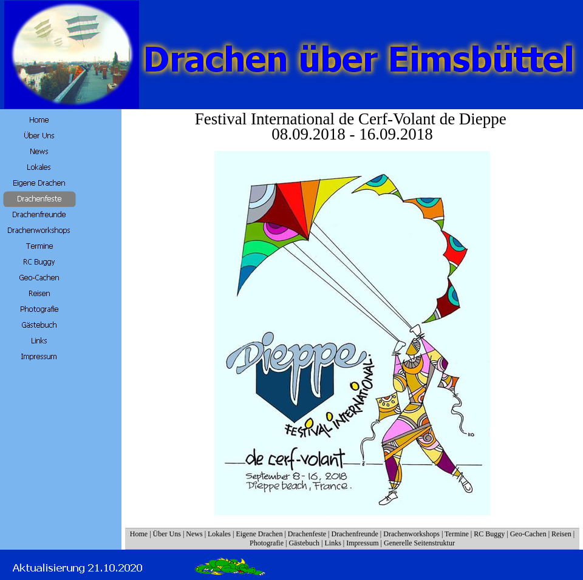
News (194, 534)
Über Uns (167, 534)
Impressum (362, 543)
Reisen (561, 534)
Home (139, 534)
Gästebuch (303, 543)
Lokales (219, 534)
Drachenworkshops (411, 534)
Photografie (267, 543)
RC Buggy (489, 534)
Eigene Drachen (259, 534)
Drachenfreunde (355, 534)
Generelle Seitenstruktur (419, 543)
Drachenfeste (308, 534)
